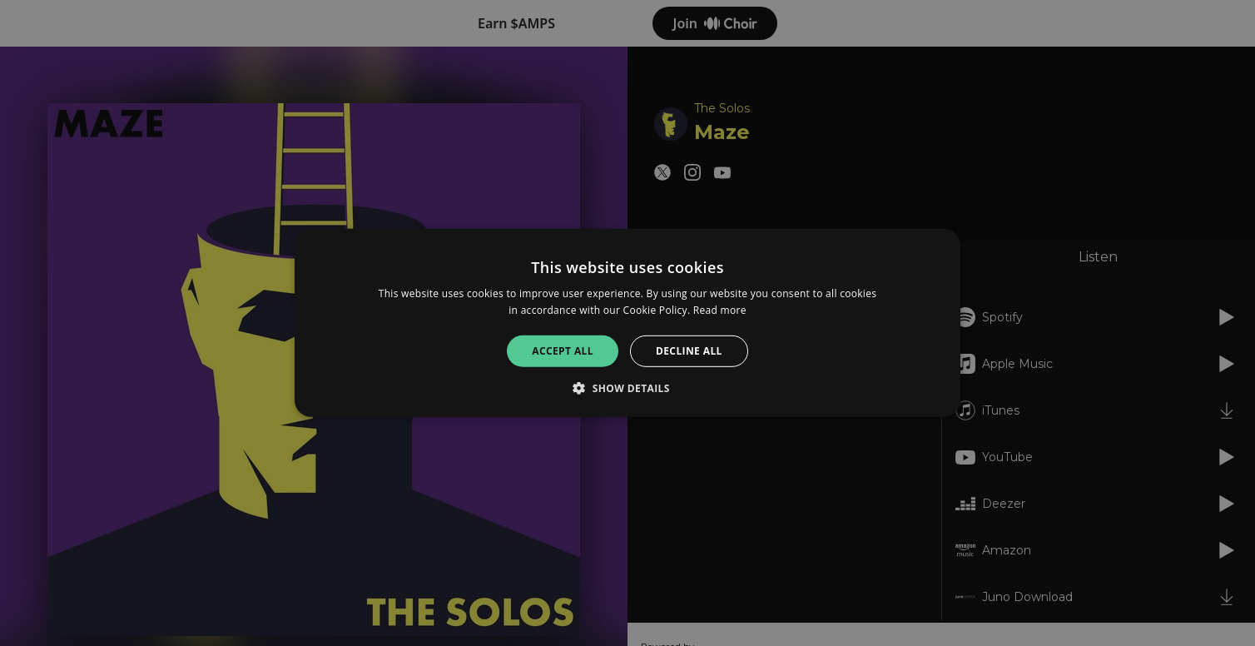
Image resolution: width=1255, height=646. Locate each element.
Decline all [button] (689, 351)
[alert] (627, 323)
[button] (627, 388)
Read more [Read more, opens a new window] (720, 310)
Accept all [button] (562, 351)
